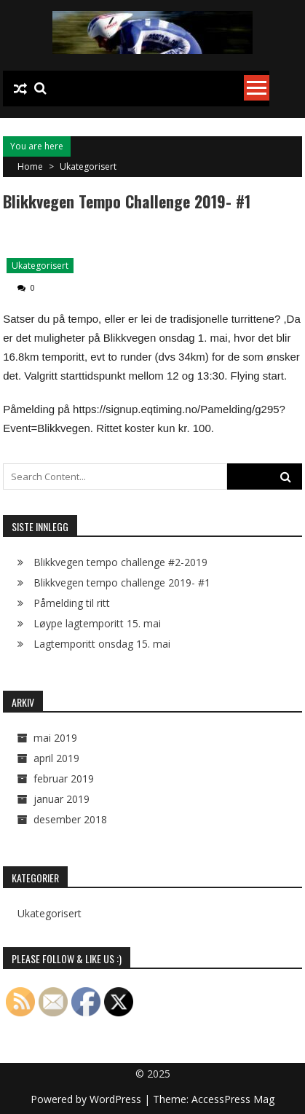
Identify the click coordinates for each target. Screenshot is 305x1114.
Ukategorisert (88, 166)
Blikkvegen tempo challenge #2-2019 (120, 562)
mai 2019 (55, 738)
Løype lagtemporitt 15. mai (97, 623)
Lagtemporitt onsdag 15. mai (101, 644)
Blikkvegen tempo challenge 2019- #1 (121, 582)
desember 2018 (70, 819)
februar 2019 (63, 778)
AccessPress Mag (232, 1099)
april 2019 (56, 758)
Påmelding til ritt (71, 603)
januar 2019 (61, 799)
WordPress (117, 1099)
